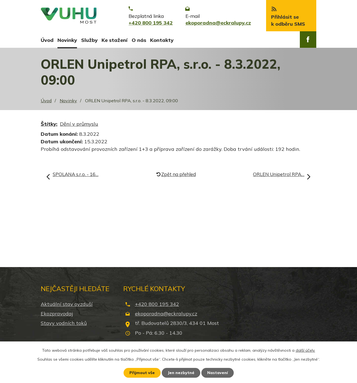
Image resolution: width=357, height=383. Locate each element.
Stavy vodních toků (64, 323)
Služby (89, 40)
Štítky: (49, 124)
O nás (139, 40)
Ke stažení (114, 40)
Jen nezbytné (181, 372)
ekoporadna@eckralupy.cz (166, 314)
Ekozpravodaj (57, 314)
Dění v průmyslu (79, 124)
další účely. (305, 350)
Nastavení (217, 372)
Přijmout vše (142, 372)
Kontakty (161, 40)
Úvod (47, 40)
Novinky (67, 40)
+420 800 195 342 (157, 304)
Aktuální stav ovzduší (67, 304)
